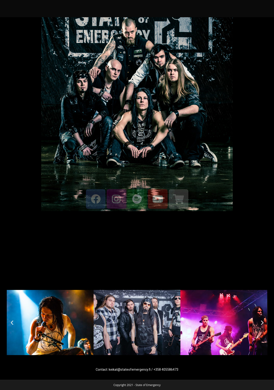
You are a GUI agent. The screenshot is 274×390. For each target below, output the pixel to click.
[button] (12, 323)
